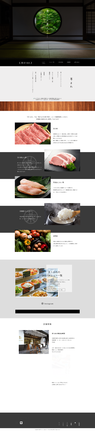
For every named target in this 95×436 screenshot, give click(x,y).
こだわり (43, 63)
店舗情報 (68, 62)
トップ (43, 62)
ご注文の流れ (60, 62)
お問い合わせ (76, 62)
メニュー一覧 (51, 62)
